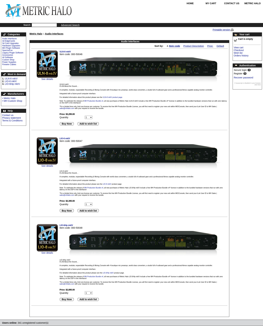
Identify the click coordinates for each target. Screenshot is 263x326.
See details (47, 79)
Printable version (222, 29)
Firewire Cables (9, 64)
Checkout (239, 50)
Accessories (7, 55)
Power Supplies (9, 62)
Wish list (238, 53)
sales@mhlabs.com (67, 108)
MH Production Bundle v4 (93, 101)
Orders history (241, 55)
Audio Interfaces (9, 38)
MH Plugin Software (11, 48)
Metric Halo (252, 3)
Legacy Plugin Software (12, 53)
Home (190, 3)
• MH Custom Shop (12, 101)
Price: (210, 46)
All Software (7, 57)
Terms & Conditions (12, 120)
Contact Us (231, 3)
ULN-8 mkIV (11, 78)
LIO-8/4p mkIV (12, 84)
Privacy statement (11, 118)
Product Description (193, 46)
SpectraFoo (7, 50)
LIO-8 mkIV (11, 81)
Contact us (7, 115)
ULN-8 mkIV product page (112, 97)
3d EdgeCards (8, 41)
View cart (238, 47)
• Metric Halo (9, 98)
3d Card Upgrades (10, 43)
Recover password (243, 77)
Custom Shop (8, 60)
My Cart (211, 3)
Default (220, 46)
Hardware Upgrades (11, 45)
